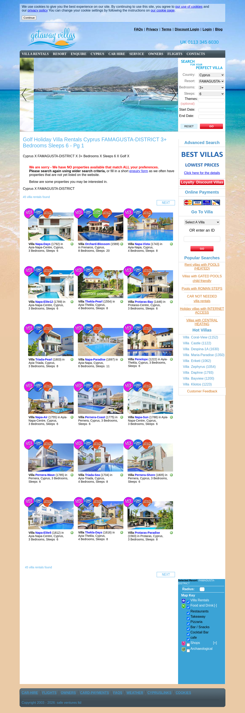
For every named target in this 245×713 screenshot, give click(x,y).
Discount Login (187, 29)
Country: (189, 74)
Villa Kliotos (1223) (197, 384)
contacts (195, 54)
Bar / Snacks (200, 627)
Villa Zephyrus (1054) (199, 366)
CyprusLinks (159, 693)
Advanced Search (202, 142)
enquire (78, 54)
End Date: (186, 116)
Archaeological (201, 648)
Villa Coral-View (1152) (200, 337)
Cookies (183, 693)
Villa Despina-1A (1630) (201, 349)
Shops (203, 643)
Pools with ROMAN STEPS (202, 288)
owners (155, 54)
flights (174, 54)
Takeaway (197, 616)
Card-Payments (94, 693)
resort (60, 54)
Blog (219, 29)
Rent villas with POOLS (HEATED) (202, 266)
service (136, 54)
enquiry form (138, 171)
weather (134, 693)
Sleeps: (189, 93)
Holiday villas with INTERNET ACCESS (202, 310)
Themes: (191, 99)
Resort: (189, 81)
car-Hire (30, 693)
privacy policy (38, 10)
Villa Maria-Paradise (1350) (203, 355)
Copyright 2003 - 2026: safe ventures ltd (51, 702)
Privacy (152, 29)
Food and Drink (203, 605)
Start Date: (187, 109)
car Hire (116, 54)
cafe (193, 637)
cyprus (97, 54)
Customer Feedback (202, 391)
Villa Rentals (35, 54)
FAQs (138, 29)
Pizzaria (196, 622)
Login (207, 29)
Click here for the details (202, 173)
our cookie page (163, 10)
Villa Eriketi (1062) (197, 361)
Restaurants (199, 611)
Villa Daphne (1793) (198, 372)
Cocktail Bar (199, 632)
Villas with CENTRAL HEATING (202, 322)
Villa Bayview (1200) (198, 378)
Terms (166, 29)
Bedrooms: (187, 87)
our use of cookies (189, 6)
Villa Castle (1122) (197, 343)
